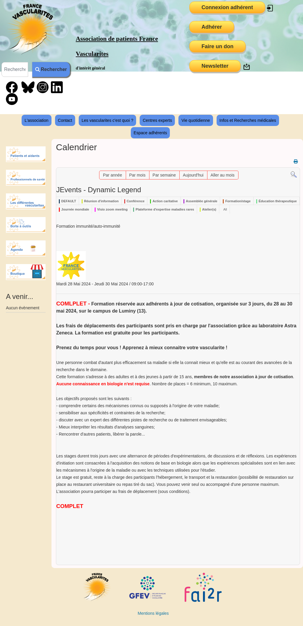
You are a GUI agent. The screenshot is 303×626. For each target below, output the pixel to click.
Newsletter (215, 66)
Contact (65, 120)
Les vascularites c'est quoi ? (107, 120)
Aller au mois (223, 175)
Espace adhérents (150, 132)
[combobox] (14, 69)
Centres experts (157, 120)
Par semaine (164, 175)
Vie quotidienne (195, 120)
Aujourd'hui (193, 175)
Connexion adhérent (227, 7)
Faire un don (217, 46)
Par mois (137, 175)
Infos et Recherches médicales (248, 120)
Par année (112, 175)
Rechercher (51, 69)
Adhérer (212, 27)
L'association (37, 120)
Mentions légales (153, 613)
